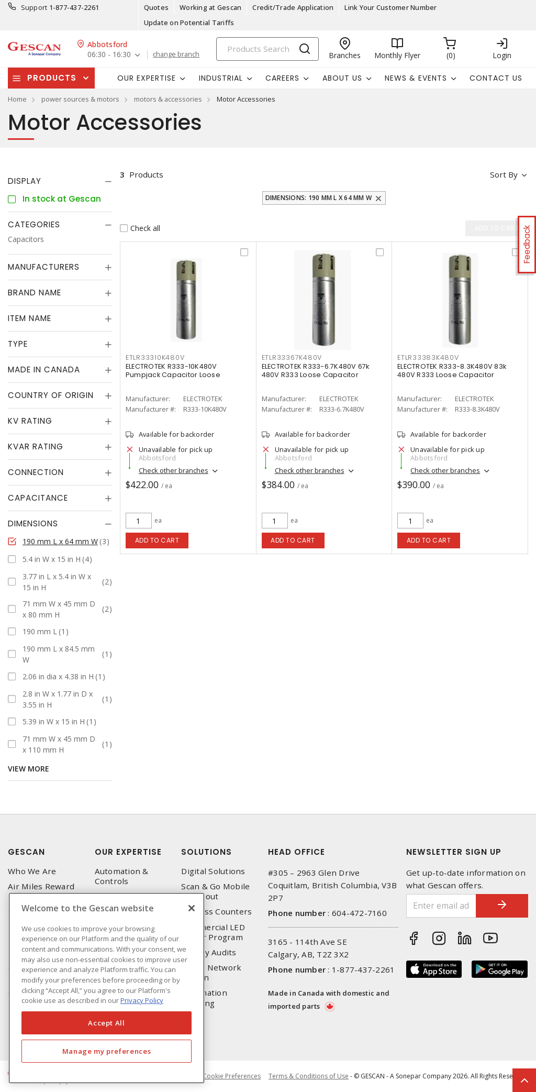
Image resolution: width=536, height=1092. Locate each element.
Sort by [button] (504, 174)
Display (24, 180)
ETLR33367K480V (292, 357)
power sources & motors (80, 99)
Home (17, 99)
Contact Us (496, 78)
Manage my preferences (106, 1051)
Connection (36, 472)
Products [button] (51, 77)
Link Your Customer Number (390, 7)
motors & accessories (168, 99)
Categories (34, 224)
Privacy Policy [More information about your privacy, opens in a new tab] (141, 1000)
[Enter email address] (441, 906)
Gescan (26, 851)
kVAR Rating (35, 446)
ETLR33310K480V (155, 357)
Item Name (29, 318)
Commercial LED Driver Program (213, 932)
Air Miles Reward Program (41, 891)
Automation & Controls (122, 876)
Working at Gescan (210, 7)
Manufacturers (44, 266)
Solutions (206, 851)
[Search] (267, 49)
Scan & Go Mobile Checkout (215, 891)
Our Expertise (128, 851)
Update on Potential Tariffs (189, 22)
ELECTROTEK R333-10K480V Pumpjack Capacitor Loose (173, 370)
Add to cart (157, 540)
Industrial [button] (221, 78)
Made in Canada (44, 369)
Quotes (156, 7)
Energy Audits (208, 952)
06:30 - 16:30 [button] (109, 54)
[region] (106, 988)
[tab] (60, 181)
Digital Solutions (213, 871)
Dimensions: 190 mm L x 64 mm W (318, 197)
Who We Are (32, 871)
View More (28, 769)
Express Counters (216, 912)
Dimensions (33, 523)
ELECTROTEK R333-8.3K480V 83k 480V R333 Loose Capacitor (451, 370)
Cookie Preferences (232, 1076)
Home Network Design (211, 973)
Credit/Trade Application (292, 7)
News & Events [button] (416, 78)
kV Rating (30, 420)
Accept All (106, 1023)
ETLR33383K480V (428, 357)
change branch (176, 54)
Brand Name (34, 292)
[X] (191, 908)
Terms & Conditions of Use (309, 1076)
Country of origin (51, 395)
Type (18, 343)
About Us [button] (342, 78)
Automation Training (204, 998)
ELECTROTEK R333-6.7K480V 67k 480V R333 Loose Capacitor (316, 370)
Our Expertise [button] (146, 78)
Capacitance (38, 497)
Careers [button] (282, 78)
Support (34, 7)
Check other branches (173, 470)
